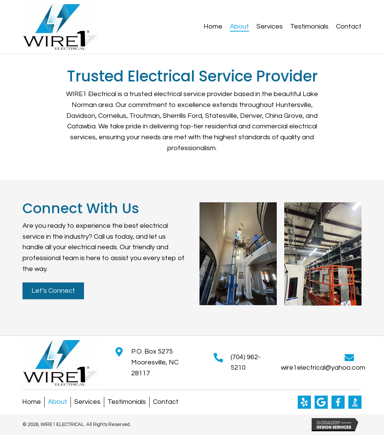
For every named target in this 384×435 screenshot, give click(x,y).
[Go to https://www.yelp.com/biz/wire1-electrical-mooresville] (304, 402)
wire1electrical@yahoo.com (323, 367)
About (57, 401)
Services (87, 401)
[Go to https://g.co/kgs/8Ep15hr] (321, 402)
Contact (165, 401)
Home (31, 401)
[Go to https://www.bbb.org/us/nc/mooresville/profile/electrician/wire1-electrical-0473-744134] (355, 402)
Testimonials (127, 401)
